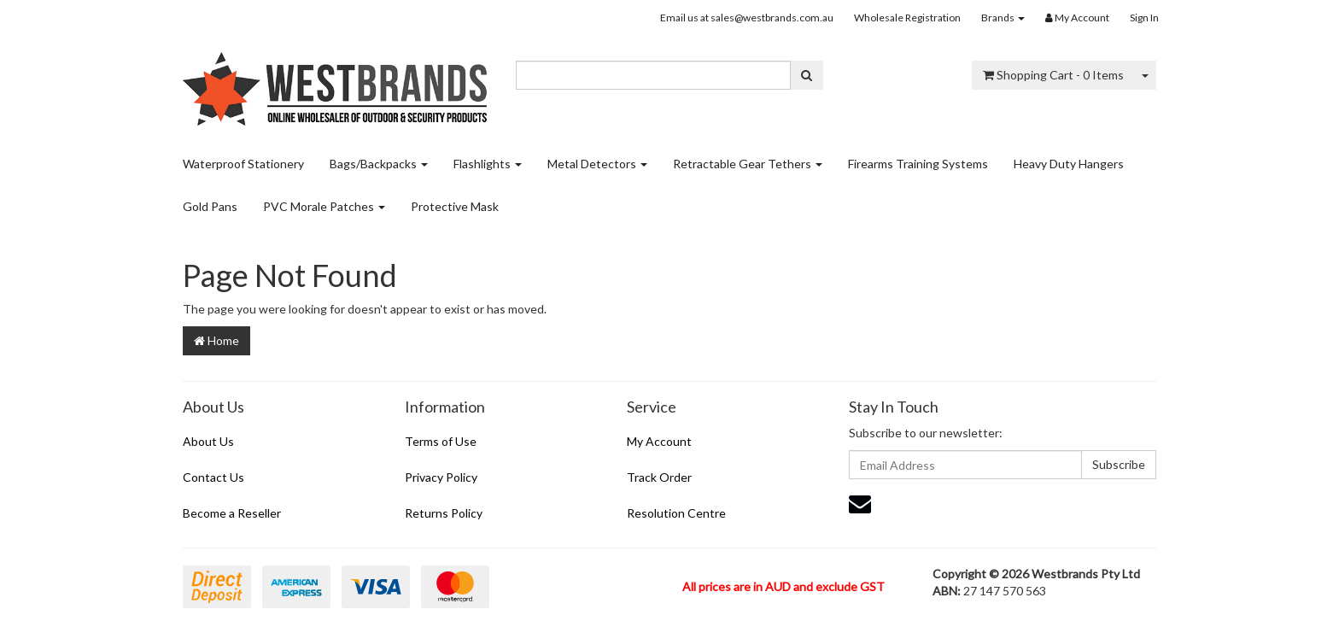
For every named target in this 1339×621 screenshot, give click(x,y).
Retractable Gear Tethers (747, 163)
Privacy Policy (441, 477)
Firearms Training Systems (918, 163)
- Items (1053, 74)
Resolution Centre (676, 513)
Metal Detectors (597, 163)
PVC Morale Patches (324, 206)
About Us (208, 441)
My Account (659, 441)
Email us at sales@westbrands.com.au (746, 17)
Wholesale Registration (907, 17)
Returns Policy (443, 513)
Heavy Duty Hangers (1069, 163)
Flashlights (487, 163)
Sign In (1144, 17)
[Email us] (860, 503)
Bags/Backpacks (379, 163)
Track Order (659, 477)
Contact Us (213, 477)
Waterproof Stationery (243, 163)
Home (216, 340)
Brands (1003, 17)
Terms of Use (441, 441)
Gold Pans (210, 206)
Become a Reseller (232, 513)
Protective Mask (455, 206)
